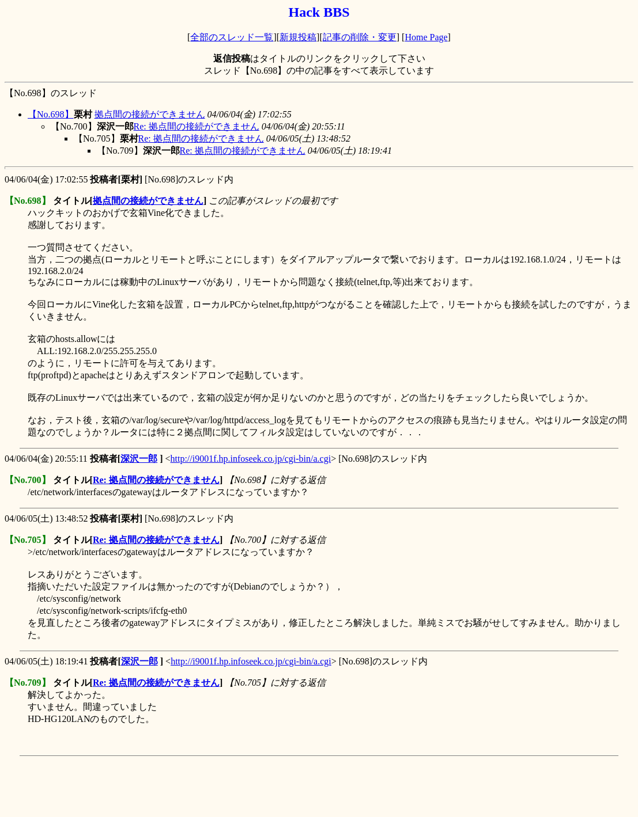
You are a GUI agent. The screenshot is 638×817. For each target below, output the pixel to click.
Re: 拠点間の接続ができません (196, 126)
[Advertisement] (214, 786)
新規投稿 (298, 37)
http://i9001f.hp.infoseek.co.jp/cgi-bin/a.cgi (251, 458)
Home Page (426, 37)
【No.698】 (51, 114)
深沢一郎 (138, 458)
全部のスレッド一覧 (231, 37)
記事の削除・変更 (360, 37)
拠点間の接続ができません (150, 114)
